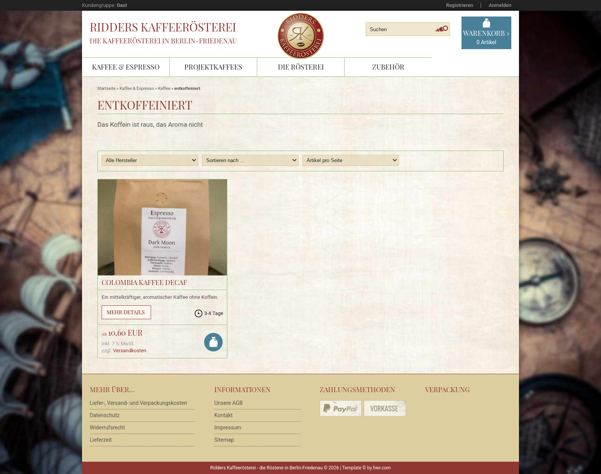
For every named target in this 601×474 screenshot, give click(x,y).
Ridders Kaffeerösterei (163, 27)
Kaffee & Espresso (125, 66)
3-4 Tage (213, 313)
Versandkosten (129, 350)
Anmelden (500, 5)
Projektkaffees (213, 66)
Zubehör (388, 66)
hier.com (382, 468)
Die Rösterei (301, 66)
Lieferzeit (101, 440)
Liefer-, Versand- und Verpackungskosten (138, 403)
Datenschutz (105, 415)
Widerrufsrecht (107, 427)
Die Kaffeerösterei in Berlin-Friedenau (163, 40)
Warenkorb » (486, 37)
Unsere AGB (228, 403)
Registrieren (459, 5)
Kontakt (223, 415)
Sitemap (224, 440)
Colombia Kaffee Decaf (144, 282)
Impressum (227, 427)
